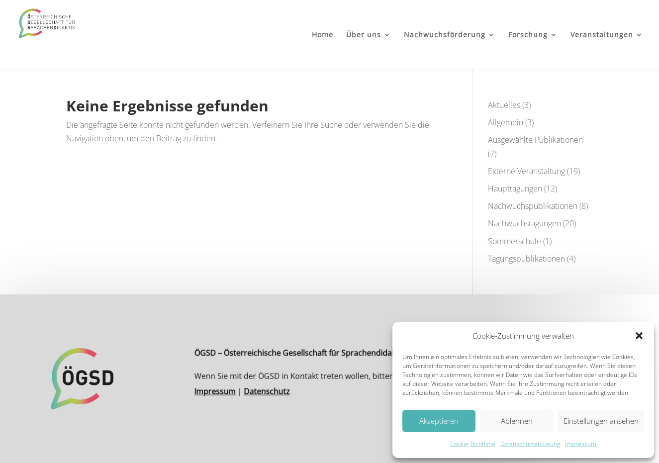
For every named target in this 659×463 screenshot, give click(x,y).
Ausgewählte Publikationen (535, 139)
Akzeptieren (439, 421)
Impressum (580, 444)
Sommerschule (514, 241)
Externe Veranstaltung (526, 171)
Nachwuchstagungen (524, 223)
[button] (639, 336)
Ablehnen (517, 421)
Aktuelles (504, 104)
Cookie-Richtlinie (472, 444)
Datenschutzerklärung (530, 444)
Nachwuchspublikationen (532, 205)
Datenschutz (272, 389)
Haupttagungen (515, 188)
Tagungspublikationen (526, 258)
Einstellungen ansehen (601, 421)
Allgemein (505, 122)
